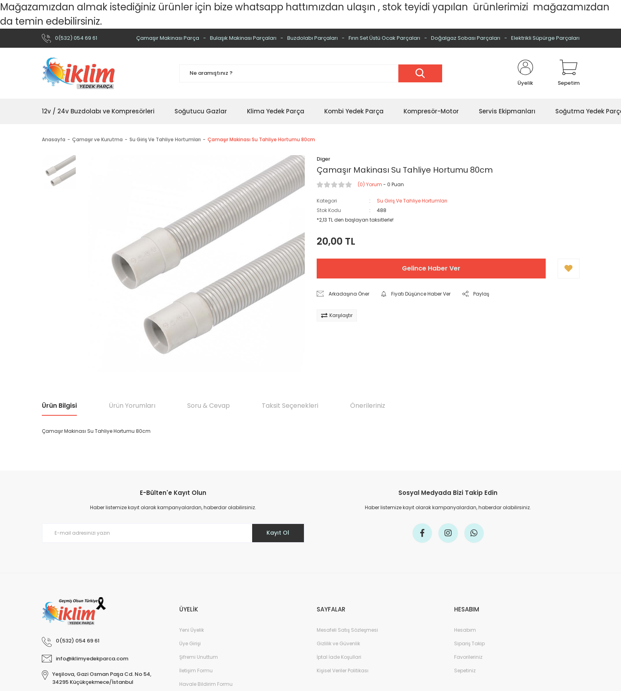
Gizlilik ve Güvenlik (338, 643)
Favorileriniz (468, 657)
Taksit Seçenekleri (290, 405)
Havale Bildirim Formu (206, 684)
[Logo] (78, 73)
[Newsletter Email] (173, 533)
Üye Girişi (190, 643)
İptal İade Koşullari (339, 657)
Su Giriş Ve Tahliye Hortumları (412, 200)
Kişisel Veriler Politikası (342, 670)
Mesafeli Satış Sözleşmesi (347, 630)
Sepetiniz (465, 670)
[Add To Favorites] (569, 268)
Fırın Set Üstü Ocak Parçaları (384, 38)
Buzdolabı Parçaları (312, 38)
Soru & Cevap (208, 405)
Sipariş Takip (469, 643)
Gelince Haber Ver (431, 268)
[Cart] (569, 73)
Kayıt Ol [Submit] (277, 533)
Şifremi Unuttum (198, 657)
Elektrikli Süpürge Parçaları (545, 38)
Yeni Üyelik (191, 630)
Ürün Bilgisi (59, 405)
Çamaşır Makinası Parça (167, 38)
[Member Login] (525, 73)
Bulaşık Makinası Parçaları (243, 38)
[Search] (310, 73)
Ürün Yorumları (132, 405)
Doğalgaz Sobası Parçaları (465, 38)
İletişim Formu (196, 670)
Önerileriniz (367, 405)
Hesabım (465, 630)
